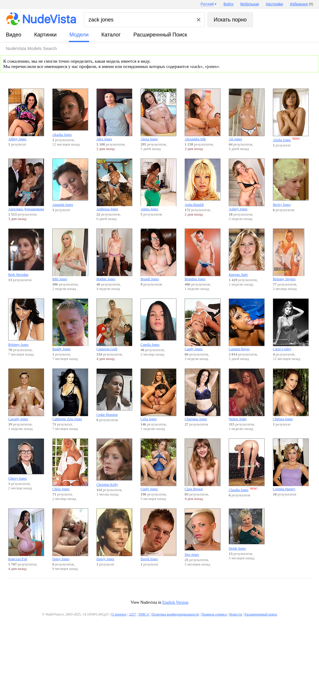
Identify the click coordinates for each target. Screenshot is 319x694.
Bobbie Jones (114, 254)
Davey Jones (114, 534)
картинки (45, 35)
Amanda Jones (70, 183)
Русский (207, 4)
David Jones (158, 534)
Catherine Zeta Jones (70, 394)
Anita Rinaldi (203, 183)
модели (78, 35)
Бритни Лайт (247, 252)
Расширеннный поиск (160, 35)
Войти (228, 4)
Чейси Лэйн (247, 394)
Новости (235, 614)
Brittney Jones (26, 322)
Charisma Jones (203, 394)
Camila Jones (158, 322)
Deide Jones (247, 529)
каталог (111, 35)
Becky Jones (291, 183)
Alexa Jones (158, 115)
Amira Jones (158, 185)
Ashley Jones (247, 185)
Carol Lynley (291, 324)
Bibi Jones (70, 254)
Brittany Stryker (291, 254)
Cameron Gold (114, 324)
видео (13, 35)
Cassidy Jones (26, 394)
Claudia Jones (247, 465)
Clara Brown (203, 464)
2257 (132, 614)
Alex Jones (114, 115)
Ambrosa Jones (114, 185)
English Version (175, 602)
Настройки (274, 4)
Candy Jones (203, 324)
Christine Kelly (114, 462)
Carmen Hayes (247, 324)
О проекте (119, 614)
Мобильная (249, 4)
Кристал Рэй (26, 534)
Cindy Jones (158, 464)
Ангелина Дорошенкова (26, 185)
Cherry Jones (26, 459)
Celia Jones (158, 394)
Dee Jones (203, 532)
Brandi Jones (158, 254)
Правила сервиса (214, 614)
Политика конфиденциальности (175, 614)
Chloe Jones (70, 464)
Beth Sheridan (26, 252)
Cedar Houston (114, 392)
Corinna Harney (291, 464)
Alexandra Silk (203, 115)
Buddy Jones (70, 324)
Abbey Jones (26, 115)
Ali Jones (247, 115)
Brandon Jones (203, 254)
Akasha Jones (70, 113)
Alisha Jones (291, 115)
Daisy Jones (70, 534)
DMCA (143, 614)
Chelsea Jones (291, 394)
